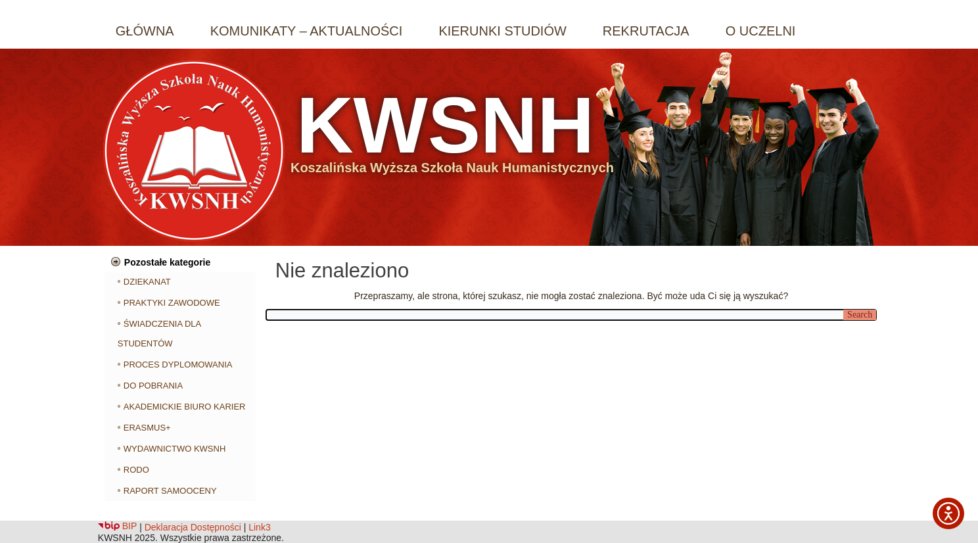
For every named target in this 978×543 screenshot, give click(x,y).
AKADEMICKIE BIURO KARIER (185, 407)
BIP (117, 526)
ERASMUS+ (147, 428)
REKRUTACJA (646, 31)
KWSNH (445, 125)
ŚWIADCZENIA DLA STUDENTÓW (159, 333)
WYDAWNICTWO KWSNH (175, 449)
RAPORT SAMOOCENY (170, 491)
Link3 (259, 527)
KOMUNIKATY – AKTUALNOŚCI (306, 31)
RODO (136, 470)
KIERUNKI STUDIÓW (502, 31)
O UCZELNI (761, 31)
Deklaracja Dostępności (193, 527)
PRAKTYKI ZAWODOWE (172, 303)
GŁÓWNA (145, 31)
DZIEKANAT (147, 282)
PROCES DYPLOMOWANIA (178, 364)
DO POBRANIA (153, 385)
